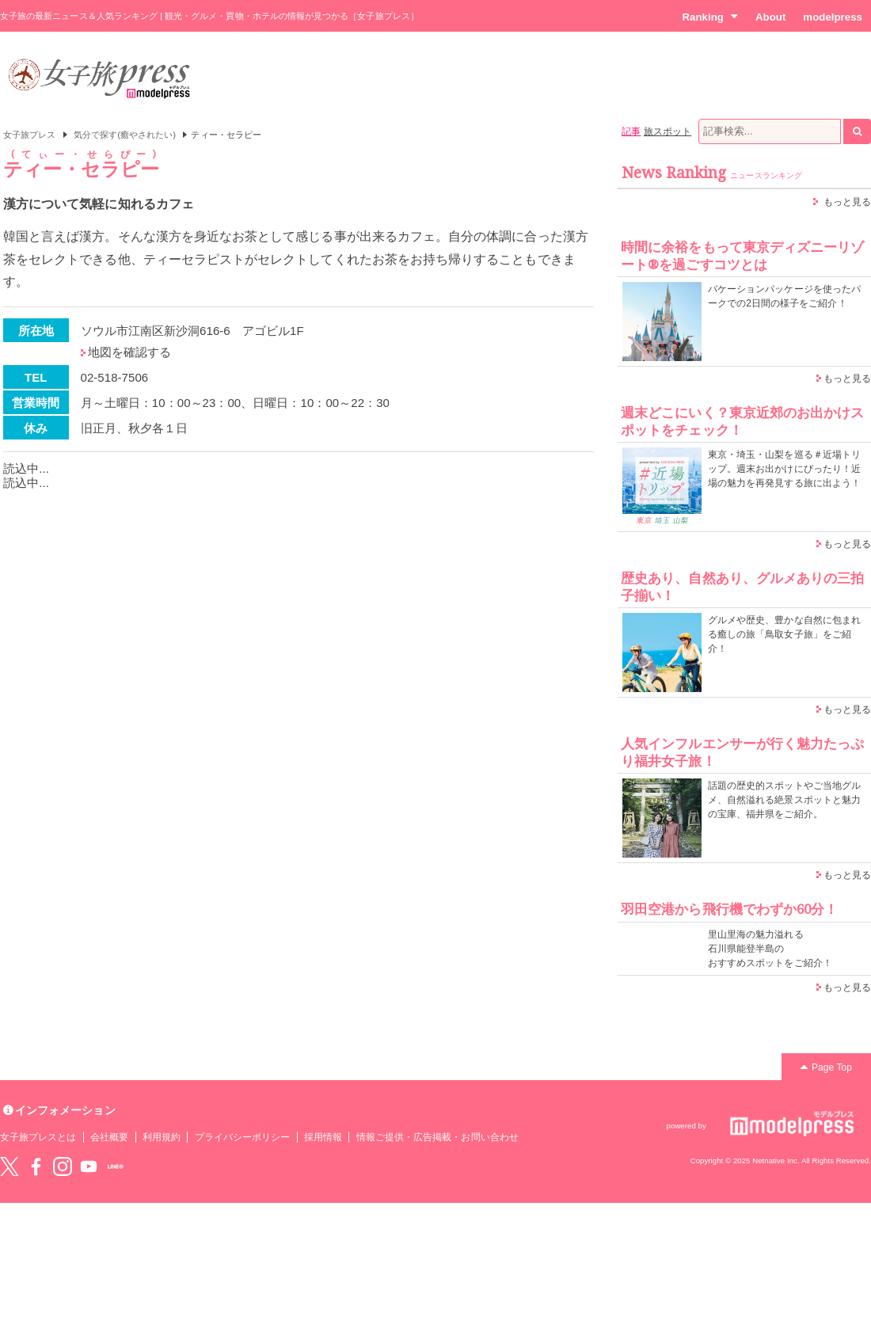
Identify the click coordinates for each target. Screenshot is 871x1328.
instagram (62, 1166)
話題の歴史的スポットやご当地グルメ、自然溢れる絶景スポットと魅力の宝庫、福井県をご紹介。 (784, 800)
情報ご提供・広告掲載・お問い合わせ (437, 1137)
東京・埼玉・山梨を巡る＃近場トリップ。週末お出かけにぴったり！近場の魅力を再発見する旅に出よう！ (784, 469)
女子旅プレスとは (38, 1137)
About (770, 17)
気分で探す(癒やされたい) (125, 134)
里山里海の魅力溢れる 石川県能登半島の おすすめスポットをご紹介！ (770, 948)
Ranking (710, 16)
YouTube (88, 1166)
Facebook (35, 1166)
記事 (631, 131)
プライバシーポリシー (243, 1137)
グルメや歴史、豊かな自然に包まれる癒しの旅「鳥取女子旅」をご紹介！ (784, 634)
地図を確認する (129, 352)
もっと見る (847, 201)
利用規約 (162, 1137)
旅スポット (667, 131)
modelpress (832, 17)
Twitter (9, 1166)
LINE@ (115, 1166)
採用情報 (323, 1137)
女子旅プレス (29, 134)
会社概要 (109, 1137)
